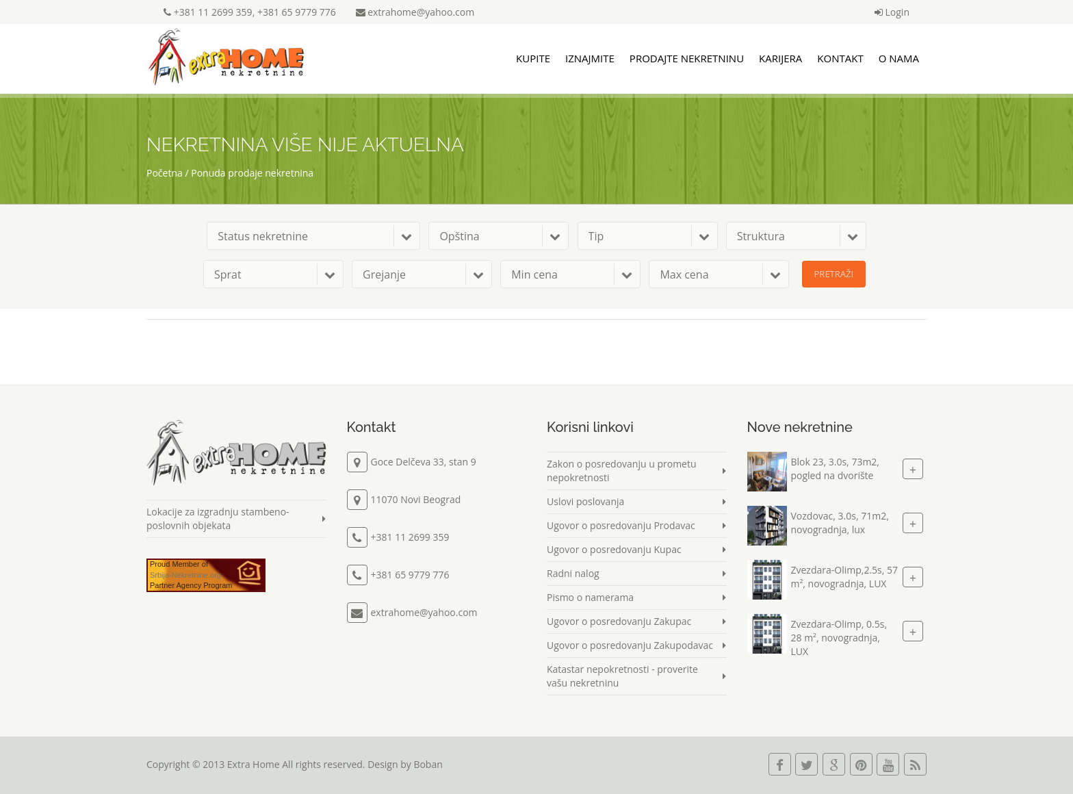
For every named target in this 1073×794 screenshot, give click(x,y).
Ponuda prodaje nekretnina (252, 172)
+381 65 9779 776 (296, 11)
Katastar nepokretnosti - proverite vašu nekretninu (622, 676)
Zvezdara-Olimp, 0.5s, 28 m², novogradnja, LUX (839, 637)
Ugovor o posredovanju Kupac (614, 549)
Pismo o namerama (590, 597)
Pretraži (834, 274)
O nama (899, 58)
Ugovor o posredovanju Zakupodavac (630, 645)
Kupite (533, 58)
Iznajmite (590, 58)
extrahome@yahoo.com (415, 11)
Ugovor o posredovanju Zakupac (619, 621)
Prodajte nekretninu (687, 58)
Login (892, 11)
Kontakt (840, 58)
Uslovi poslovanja (585, 501)
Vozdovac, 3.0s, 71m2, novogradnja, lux (840, 522)
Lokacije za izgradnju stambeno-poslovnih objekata (217, 518)
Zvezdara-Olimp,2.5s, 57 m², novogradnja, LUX (845, 576)
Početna (164, 172)
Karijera (780, 58)
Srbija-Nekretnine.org (185, 575)
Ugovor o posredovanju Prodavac (621, 525)
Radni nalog (573, 573)
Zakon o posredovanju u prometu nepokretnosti (622, 470)
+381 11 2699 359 (213, 11)
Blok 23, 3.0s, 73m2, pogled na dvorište (835, 468)
